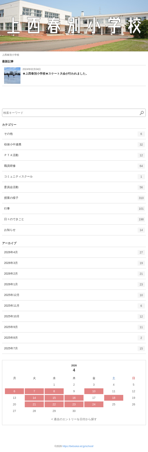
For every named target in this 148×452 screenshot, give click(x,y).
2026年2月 (74, 275)
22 (54, 404)
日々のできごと (74, 221)
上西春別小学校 (10, 54)
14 (34, 397)
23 (74, 404)
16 (74, 397)
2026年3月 (74, 264)
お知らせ (74, 231)
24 (94, 404)
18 (113, 397)
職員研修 (74, 167)
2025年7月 (74, 350)
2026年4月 (74, 254)
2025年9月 (74, 328)
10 (94, 391)
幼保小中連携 (74, 146)
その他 (74, 135)
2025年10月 (74, 318)
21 (34, 404)
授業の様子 (74, 199)
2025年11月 (74, 307)
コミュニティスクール (74, 178)
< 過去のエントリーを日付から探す (74, 419)
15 (54, 397)
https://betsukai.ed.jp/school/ (77, 446)
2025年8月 (74, 339)
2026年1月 (74, 286)
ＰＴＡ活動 (74, 157)
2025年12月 (74, 296)
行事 (74, 210)
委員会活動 (74, 189)
